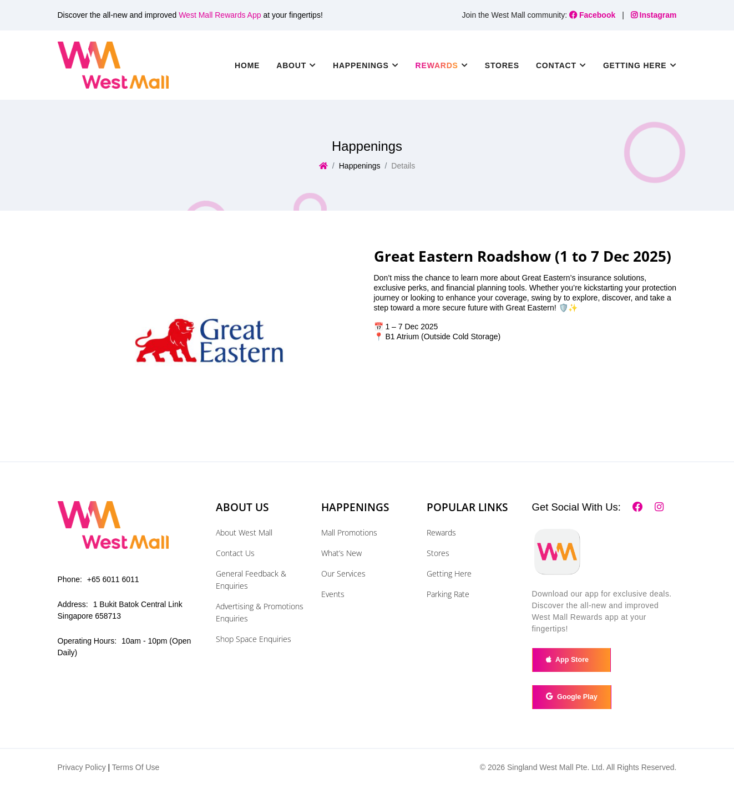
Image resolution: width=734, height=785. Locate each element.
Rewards (441, 532)
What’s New (341, 553)
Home (247, 65)
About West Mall (244, 532)
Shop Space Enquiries (253, 639)
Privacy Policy (82, 767)
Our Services (343, 573)
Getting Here (449, 573)
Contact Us (235, 553)
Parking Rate (448, 594)
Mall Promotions (349, 532)
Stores (502, 65)
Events (333, 594)
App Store (571, 660)
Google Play (572, 697)
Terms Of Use (136, 767)
